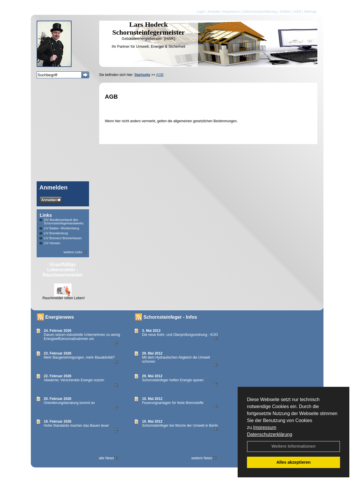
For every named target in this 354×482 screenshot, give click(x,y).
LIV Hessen (52, 243)
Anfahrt (285, 12)
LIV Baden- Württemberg (61, 228)
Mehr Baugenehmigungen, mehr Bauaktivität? (79, 357)
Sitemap (310, 12)
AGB (297, 12)
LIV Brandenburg (56, 233)
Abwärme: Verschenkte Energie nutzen (74, 380)
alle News (108, 458)
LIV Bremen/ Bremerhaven (63, 238)
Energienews (59, 317)
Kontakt (214, 12)
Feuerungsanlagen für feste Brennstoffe (172, 403)
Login (200, 12)
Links (46, 215)
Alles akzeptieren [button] (293, 462)
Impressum (264, 427)
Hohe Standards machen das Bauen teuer (76, 425)
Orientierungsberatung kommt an (69, 403)
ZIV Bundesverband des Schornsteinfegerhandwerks (63, 221)
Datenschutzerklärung (269, 434)
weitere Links (74, 252)
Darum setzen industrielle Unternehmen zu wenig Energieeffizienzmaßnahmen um (82, 337)
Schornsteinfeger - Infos (170, 317)
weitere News (203, 458)
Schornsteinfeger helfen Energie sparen (172, 380)
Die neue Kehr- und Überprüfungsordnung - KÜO (180, 335)
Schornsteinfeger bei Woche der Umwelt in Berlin (180, 425)
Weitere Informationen (293, 446)
